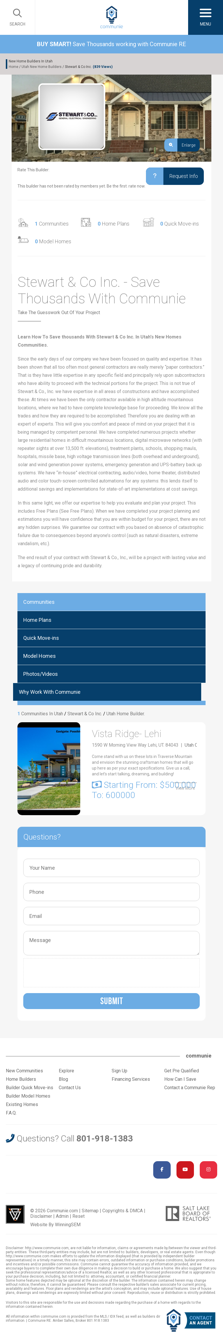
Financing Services (131, 1079)
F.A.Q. (11, 1113)
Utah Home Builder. (125, 713)
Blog (63, 1079)
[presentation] (70, 972)
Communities (52, 224)
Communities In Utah (42, 713)
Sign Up (119, 1071)
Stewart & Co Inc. (84, 713)
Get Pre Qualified (181, 1071)
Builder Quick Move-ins (29, 1087)
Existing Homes (22, 1104)
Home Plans (113, 224)
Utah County (197, 746)
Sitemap (90, 1210)
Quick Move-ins (179, 224)
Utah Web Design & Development (15, 1214)
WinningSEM (68, 1224)
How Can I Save (180, 1079)
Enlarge (179, 145)
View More (185, 788)
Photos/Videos (40, 674)
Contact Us (70, 1087)
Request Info (168, 176)
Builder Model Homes (28, 1096)
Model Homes (53, 241)
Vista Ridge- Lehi (131, 734)
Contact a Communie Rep (189, 1087)
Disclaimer (41, 1216)
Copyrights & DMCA (122, 1210)
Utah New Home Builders (42, 67)
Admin (62, 1216)
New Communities (24, 1071)
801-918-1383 (104, 1138)
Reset (78, 1216)
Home (13, 67)
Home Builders (21, 1079)
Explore (66, 1071)
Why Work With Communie (50, 692)
